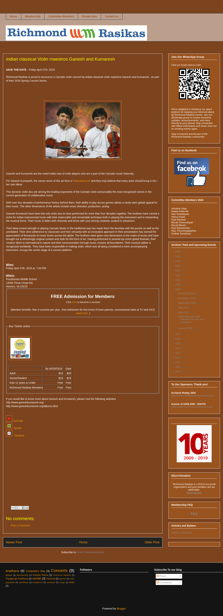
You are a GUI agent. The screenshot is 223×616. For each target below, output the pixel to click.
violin (71, 582)
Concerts (59, 570)
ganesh (62, 579)
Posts (161, 576)
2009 (178, 371)
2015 (178, 343)
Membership (32, 16)
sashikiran (23, 582)
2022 (178, 270)
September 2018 (187, 302)
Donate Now (89, 16)
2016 (178, 338)
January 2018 (185, 328)
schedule (51, 582)
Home (13, 16)
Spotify (14, 428)
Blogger (121, 608)
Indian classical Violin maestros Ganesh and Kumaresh (190, 319)
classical (50, 578)
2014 (178, 348)
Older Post (152, 542)
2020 (178, 280)
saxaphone (38, 582)
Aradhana (12, 571)
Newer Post (14, 542)
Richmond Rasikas (9, 10)
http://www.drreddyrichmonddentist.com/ (192, 395)
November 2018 (187, 298)
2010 (178, 367)
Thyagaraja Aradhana (17, 578)
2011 (178, 362)
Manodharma (82, 180)
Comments (164, 582)
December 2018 (187, 293)
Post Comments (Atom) (90, 552)
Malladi (9, 575)
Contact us (111, 16)
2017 (178, 334)
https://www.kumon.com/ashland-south (192, 406)
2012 (178, 357)
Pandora (15, 435)
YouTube (14, 420)
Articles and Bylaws (181, 532)
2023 (178, 265)
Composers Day (35, 571)
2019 (178, 284)
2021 (178, 275)
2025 (178, 256)
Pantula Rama (40, 575)
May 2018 (183, 307)
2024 (178, 261)
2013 (178, 352)
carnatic (36, 578)
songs (62, 582)
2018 (178, 289)
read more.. (82, 313)
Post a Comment (20, 525)
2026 (178, 251)
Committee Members (61, 16)
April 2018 (184, 312)
